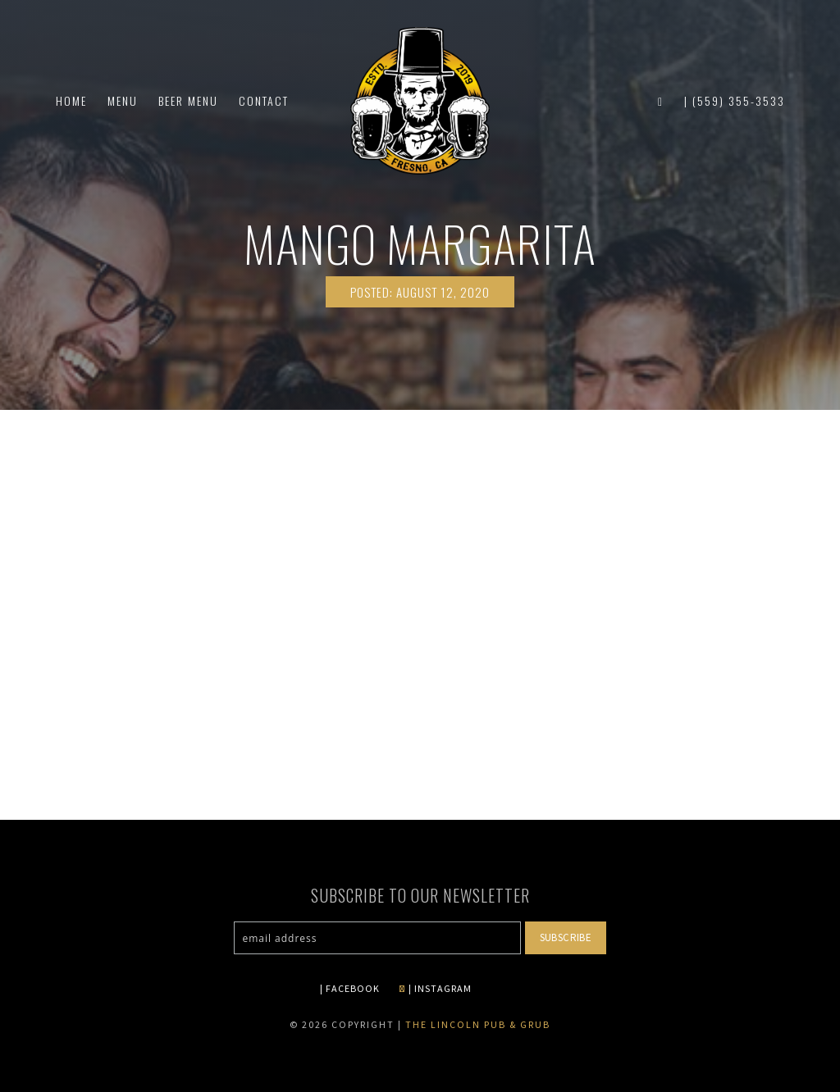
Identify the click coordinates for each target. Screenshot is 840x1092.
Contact (264, 100)
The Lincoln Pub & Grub (477, 1024)
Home (71, 100)
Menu (122, 100)
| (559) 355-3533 (734, 100)
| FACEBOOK (350, 988)
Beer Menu (188, 100)
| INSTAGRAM (435, 988)
